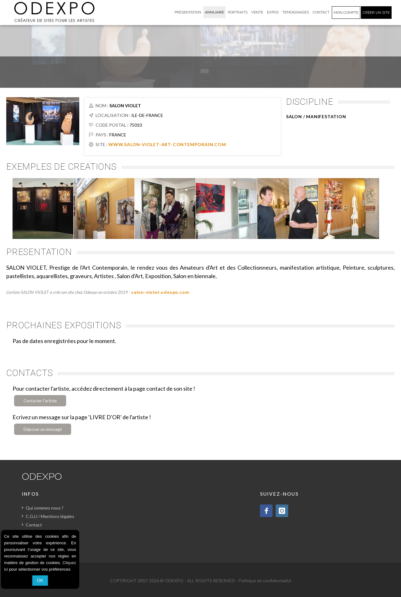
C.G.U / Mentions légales (50, 516)
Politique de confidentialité (264, 580)
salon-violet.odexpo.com (160, 292)
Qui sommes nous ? (45, 507)
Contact (34, 524)
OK (40, 580)
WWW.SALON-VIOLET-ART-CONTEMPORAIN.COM (167, 144)
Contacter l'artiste (40, 400)
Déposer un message (42, 429)
